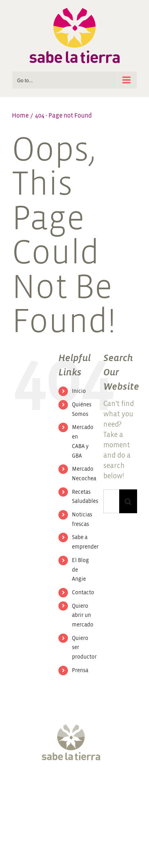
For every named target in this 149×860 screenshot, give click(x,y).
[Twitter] (52, 786)
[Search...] (111, 501)
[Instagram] (67, 786)
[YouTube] (82, 786)
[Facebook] (37, 786)
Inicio (79, 391)
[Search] (128, 501)
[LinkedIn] (112, 786)
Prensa (80, 670)
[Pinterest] (97, 786)
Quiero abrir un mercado (82, 615)
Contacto (83, 592)
